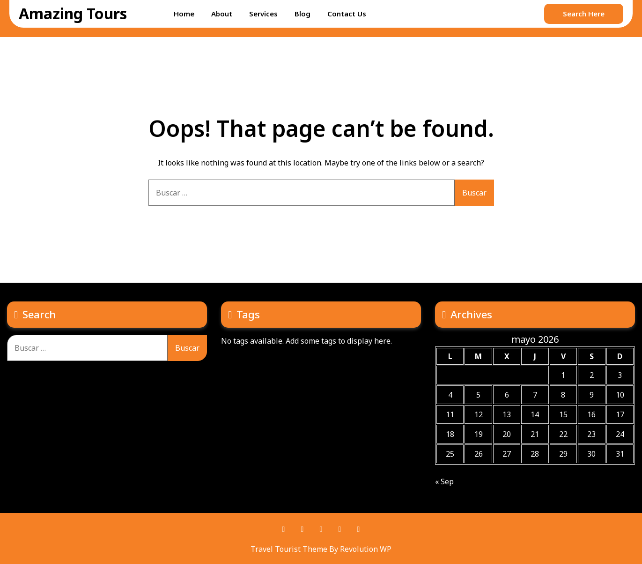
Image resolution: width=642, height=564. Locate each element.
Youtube (340, 529)
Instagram (359, 529)
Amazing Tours (73, 13)
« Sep (444, 481)
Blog (302, 13)
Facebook (284, 529)
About (221, 13)
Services (263, 13)
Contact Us (346, 13)
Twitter (321, 529)
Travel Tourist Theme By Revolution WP (321, 549)
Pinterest (302, 529)
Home (184, 13)
